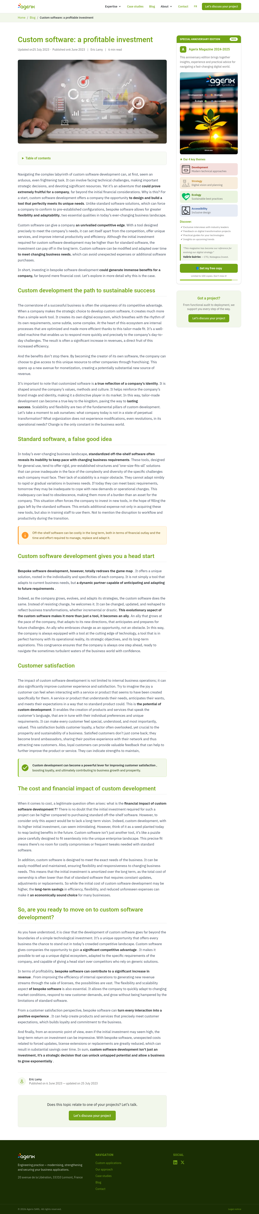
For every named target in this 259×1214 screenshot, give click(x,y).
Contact (183, 6)
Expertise (113, 6)
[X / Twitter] (182, 1162)
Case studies (135, 6)
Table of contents (38, 158)
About (167, 6)
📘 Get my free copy (209, 268)
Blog (152, 6)
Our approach (104, 1169)
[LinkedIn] (175, 1162)
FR (195, 6)
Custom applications (108, 1163)
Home (21, 17)
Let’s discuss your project (221, 6)
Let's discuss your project (208, 318)
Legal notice (234, 1209)
